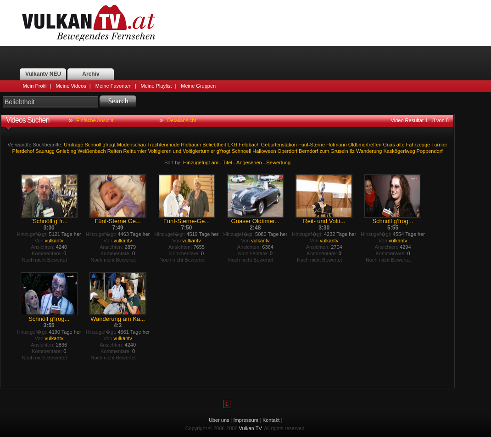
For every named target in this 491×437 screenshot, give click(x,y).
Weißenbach (92, 151)
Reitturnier (135, 151)
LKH (232, 144)
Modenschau (131, 144)
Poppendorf (430, 151)
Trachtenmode (163, 144)
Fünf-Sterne (311, 144)
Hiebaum (191, 144)
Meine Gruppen (198, 86)
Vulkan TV (88, 23)
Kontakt (270, 420)
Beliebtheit (214, 144)
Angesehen (249, 162)
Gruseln (339, 151)
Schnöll (92, 144)
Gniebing (66, 151)
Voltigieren (159, 151)
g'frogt (223, 151)
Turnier (439, 144)
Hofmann (336, 144)
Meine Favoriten (113, 86)
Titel (227, 162)
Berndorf (308, 151)
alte (400, 144)
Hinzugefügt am (200, 162)
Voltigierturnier (199, 151)
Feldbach (249, 144)
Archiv (90, 74)
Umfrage (73, 144)
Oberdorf (287, 151)
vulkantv (54, 240)
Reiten (114, 151)
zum (324, 151)
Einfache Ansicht (94, 120)
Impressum (246, 420)
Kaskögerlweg (399, 151)
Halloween (264, 151)
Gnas (389, 144)
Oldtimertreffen (365, 144)
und (177, 151)
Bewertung (279, 162)
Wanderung (369, 151)
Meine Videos (71, 86)
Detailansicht (181, 120)
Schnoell (241, 151)
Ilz (352, 151)
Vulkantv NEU (43, 74)
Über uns (219, 420)
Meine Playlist (156, 86)
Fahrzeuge (418, 144)
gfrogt (109, 144)
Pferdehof (23, 151)
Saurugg (45, 151)
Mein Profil (35, 86)
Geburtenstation (279, 144)
